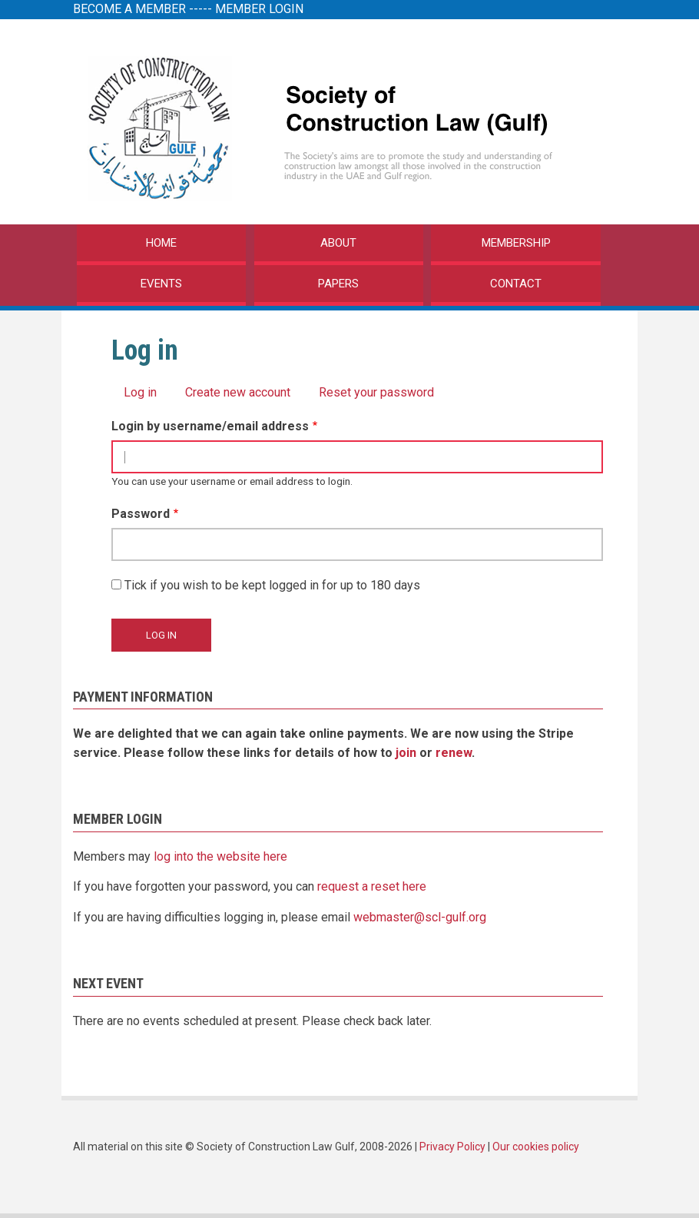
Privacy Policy (452, 1146)
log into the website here (220, 856)
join (406, 752)
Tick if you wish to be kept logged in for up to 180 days (272, 585)
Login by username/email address (210, 426)
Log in (140, 392)
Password (140, 513)
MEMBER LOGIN (259, 9)
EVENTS (161, 283)
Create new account (237, 392)
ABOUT (338, 243)
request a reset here (371, 886)
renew (454, 752)
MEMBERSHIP (516, 243)
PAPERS (338, 283)
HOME (161, 243)
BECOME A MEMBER (129, 9)
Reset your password (376, 392)
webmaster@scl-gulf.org (419, 917)
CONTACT (516, 283)
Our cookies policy (535, 1146)
